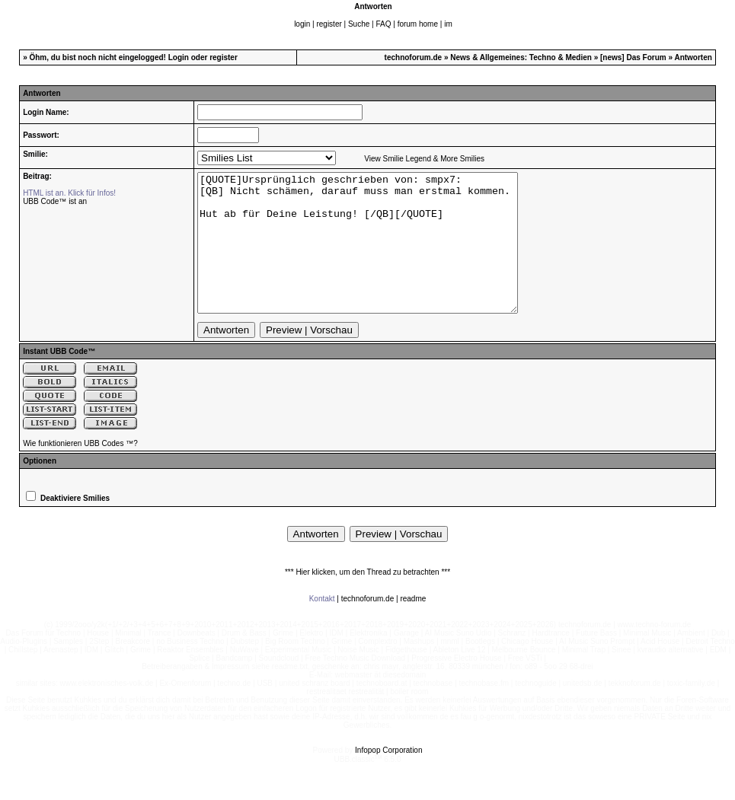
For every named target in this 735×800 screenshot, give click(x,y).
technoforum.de (414, 57)
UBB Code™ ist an (55, 201)
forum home (418, 24)
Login (178, 57)
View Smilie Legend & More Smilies (424, 159)
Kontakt (322, 626)
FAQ (383, 24)
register (328, 24)
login (302, 24)
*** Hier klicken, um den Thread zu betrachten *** (367, 599)
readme (413, 626)
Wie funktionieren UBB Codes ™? (80, 471)
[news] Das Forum (633, 57)
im (448, 24)
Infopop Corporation (388, 777)
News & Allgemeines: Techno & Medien (521, 57)
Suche (358, 24)
